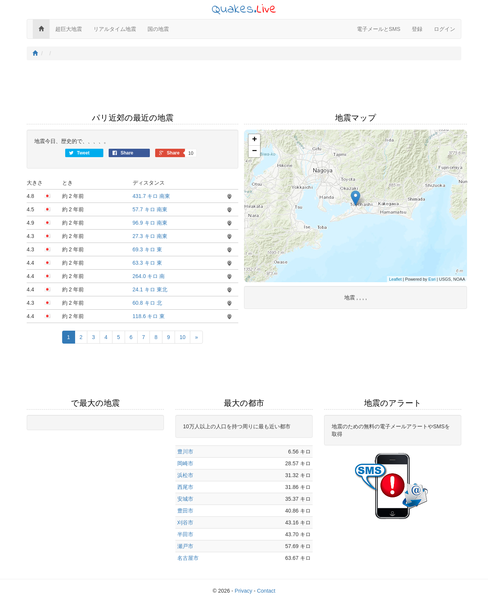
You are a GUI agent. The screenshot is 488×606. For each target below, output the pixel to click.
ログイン (444, 29)
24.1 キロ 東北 (150, 289)
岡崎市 (185, 463)
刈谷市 (185, 522)
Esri (432, 279)
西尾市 (185, 487)
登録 (417, 29)
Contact (266, 591)
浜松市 (185, 475)
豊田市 (185, 511)
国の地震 (158, 29)
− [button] (254, 151)
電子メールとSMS (378, 29)
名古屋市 (188, 558)
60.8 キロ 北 (147, 303)
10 (183, 337)
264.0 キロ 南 (149, 276)
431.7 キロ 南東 (151, 196)
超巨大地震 (68, 29)
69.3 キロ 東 (147, 249)
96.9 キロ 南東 (150, 223)
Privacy (243, 591)
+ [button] (254, 140)
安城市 (185, 499)
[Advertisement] (244, 89)
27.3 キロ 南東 (150, 236)
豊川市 (185, 451)
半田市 (185, 534)
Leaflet (395, 279)
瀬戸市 (185, 546)
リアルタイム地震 (114, 29)
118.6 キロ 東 (149, 316)
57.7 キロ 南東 (150, 209)
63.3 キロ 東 (147, 263)
